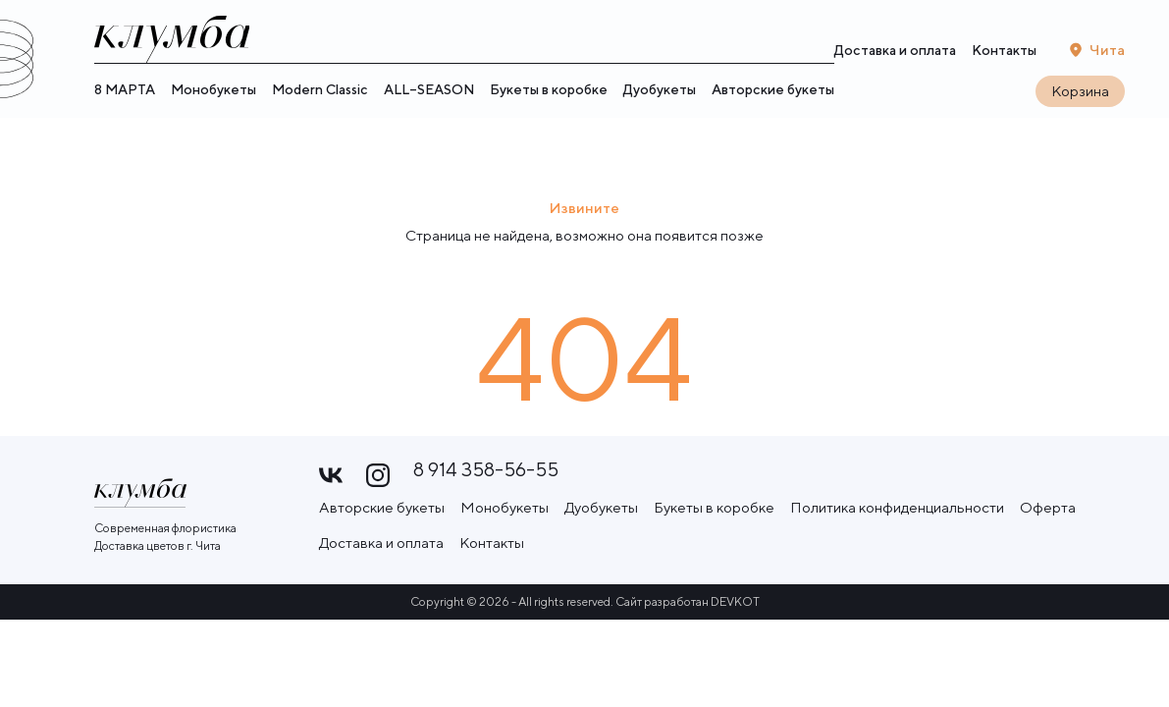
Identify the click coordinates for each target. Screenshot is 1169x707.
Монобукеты (213, 92)
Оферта (1048, 500)
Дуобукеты (659, 92)
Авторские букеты (773, 92)
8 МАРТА (124, 92)
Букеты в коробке (549, 92)
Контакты (1004, 51)
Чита (1107, 50)
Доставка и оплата (895, 51)
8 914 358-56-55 (485, 470)
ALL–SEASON (429, 92)
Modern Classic (320, 92)
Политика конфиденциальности (897, 500)
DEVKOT (735, 594)
